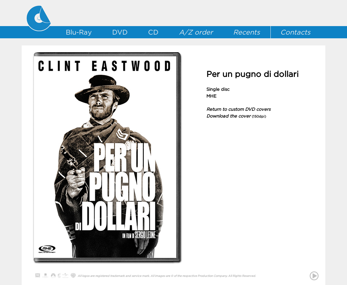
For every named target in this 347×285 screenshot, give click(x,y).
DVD (120, 32)
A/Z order (196, 32)
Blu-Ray (79, 32)
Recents (246, 32)
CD (153, 32)
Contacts (295, 32)
